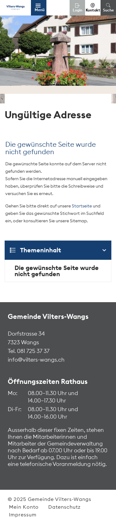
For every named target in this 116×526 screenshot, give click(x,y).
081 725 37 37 (32, 350)
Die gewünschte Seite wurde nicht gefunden (57, 271)
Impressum (23, 514)
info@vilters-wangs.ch (36, 359)
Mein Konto (24, 507)
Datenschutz (64, 507)
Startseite (82, 206)
